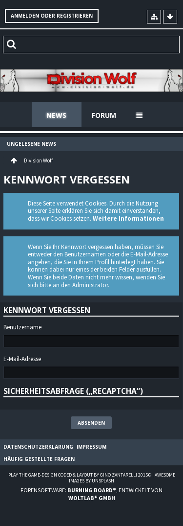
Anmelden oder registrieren (52, 15)
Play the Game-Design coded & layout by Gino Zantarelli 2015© (79, 475)
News (56, 115)
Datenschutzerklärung (38, 446)
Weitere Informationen (128, 218)
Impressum (91, 446)
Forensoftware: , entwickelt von (91, 493)
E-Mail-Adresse (22, 359)
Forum (104, 115)
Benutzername (22, 327)
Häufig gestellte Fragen (39, 459)
